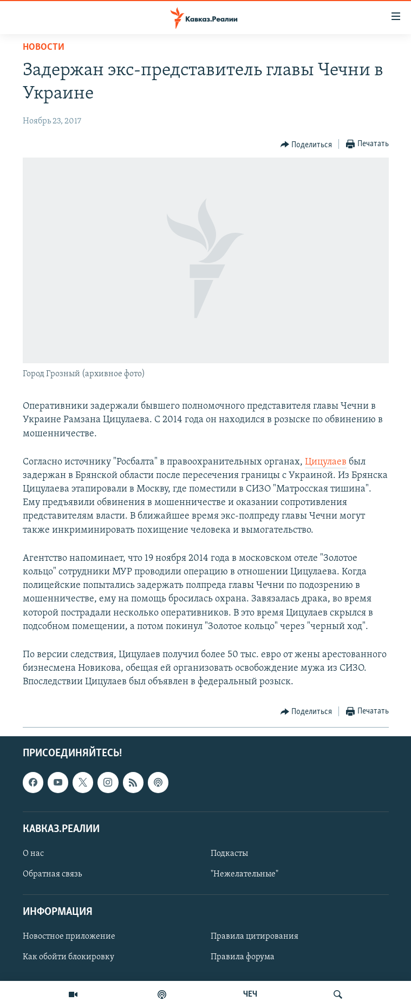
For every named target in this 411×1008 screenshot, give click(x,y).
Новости (43, 47)
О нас (33, 853)
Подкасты (229, 853)
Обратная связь (52, 874)
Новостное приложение (69, 936)
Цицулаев (326, 462)
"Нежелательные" (244, 874)
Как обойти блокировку (68, 957)
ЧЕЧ (250, 994)
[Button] (306, 144)
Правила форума (243, 957)
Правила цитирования (254, 936)
